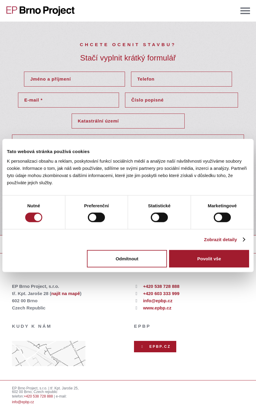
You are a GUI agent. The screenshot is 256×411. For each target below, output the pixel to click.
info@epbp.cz (157, 300)
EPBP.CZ (155, 346)
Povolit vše (209, 258)
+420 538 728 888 (161, 286)
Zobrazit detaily (220, 239)
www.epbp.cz (157, 307)
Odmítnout (127, 258)
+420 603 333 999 (161, 293)
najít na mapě (65, 293)
